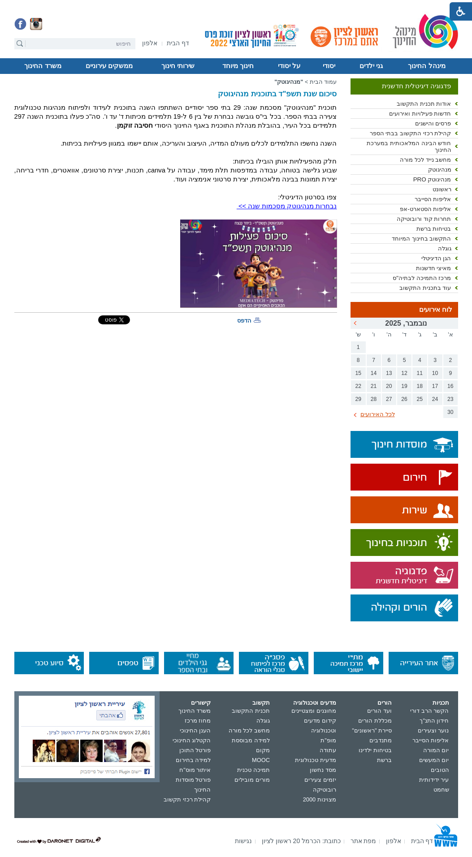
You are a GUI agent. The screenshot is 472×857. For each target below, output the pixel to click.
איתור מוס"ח (195, 770)
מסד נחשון (323, 770)
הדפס (244, 320)
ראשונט (442, 189)
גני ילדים (371, 65)
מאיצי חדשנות (433, 268)
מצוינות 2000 (319, 799)
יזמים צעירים (320, 779)
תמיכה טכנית (253, 770)
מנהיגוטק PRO (432, 179)
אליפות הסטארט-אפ (425, 209)
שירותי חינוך (178, 65)
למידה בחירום (193, 760)
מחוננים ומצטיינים (313, 710)
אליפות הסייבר (433, 199)
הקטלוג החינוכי (192, 740)
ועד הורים (379, 710)
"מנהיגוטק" (288, 81)
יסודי (329, 65)
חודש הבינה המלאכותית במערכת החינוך (409, 146)
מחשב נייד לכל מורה (425, 159)
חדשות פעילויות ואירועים (420, 113)
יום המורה (436, 750)
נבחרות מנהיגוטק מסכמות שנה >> (287, 206)
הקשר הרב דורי (429, 710)
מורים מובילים (252, 779)
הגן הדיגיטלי (436, 258)
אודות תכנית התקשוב (424, 103)
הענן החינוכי (195, 730)
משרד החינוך (42, 65)
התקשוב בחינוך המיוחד (421, 238)
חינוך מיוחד (238, 65)
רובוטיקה (324, 789)
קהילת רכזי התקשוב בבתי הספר (410, 133)
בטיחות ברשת (433, 228)
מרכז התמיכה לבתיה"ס (422, 278)
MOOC (261, 760)
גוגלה (444, 248)
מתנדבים (380, 740)
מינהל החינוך (426, 65)
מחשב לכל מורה (249, 730)
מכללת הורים (375, 720)
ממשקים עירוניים (109, 65)
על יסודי (289, 65)
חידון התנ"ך (434, 720)
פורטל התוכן (195, 750)
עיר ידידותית (434, 779)
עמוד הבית (323, 81)
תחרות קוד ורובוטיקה (424, 218)
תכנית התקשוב (251, 710)
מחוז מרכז (198, 720)
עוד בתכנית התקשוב (425, 287)
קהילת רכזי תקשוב (187, 799)
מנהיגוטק (439, 169)
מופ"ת (328, 740)
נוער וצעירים (433, 730)
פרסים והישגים (433, 123)
